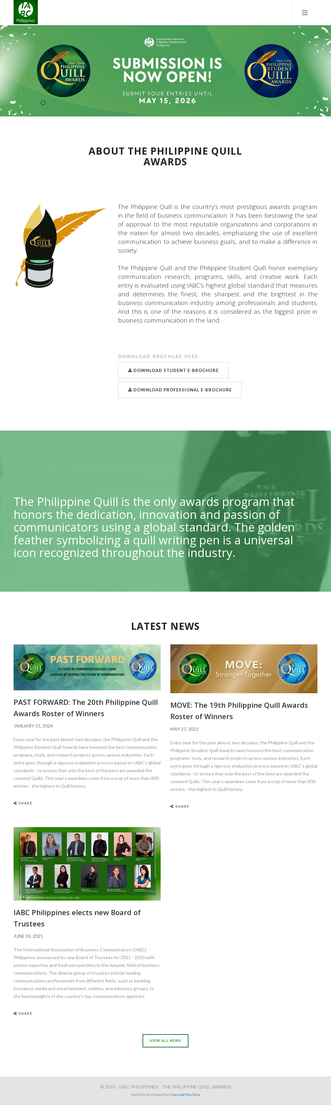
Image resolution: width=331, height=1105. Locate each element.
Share (23, 803)
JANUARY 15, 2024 (33, 725)
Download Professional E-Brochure (180, 389)
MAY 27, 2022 (184, 729)
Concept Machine (185, 1094)
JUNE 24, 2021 (28, 936)
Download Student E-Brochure (173, 370)
